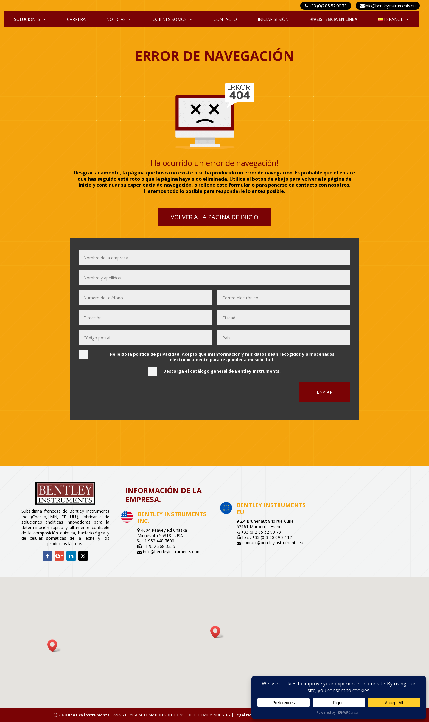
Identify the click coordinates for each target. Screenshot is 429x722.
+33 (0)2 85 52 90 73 (326, 6)
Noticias (119, 19)
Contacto (225, 19)
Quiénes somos (173, 19)
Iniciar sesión (273, 19)
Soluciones (30, 19)
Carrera (76, 19)
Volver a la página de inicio (214, 217)
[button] (217, 632)
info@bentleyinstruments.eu (387, 6)
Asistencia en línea (333, 19)
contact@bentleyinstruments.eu (272, 542)
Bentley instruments (88, 715)
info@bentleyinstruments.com (172, 551)
